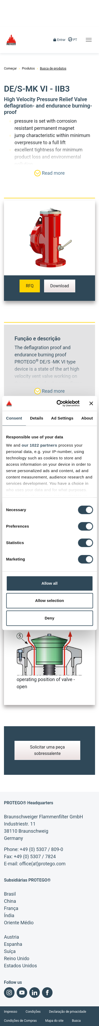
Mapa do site (54, 1021)
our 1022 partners (39, 445)
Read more (49, 173)
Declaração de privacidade (67, 1012)
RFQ (30, 285)
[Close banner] (91, 403)
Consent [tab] (14, 418)
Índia (9, 915)
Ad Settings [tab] (62, 418)
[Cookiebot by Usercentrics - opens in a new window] (59, 403)
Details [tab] (36, 418)
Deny (49, 618)
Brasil (10, 894)
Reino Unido (16, 958)
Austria (11, 937)
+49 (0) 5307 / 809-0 (41, 849)
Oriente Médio (19, 922)
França (11, 908)
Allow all (49, 583)
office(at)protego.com (42, 863)
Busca (76, 1021)
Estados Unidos (20, 965)
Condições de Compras (20, 1021)
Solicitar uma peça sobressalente (47, 750)
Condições (33, 1012)
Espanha (13, 944)
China (10, 901)
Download (59, 285)
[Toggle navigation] (88, 39)
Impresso (10, 1012)
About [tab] (87, 418)
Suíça (10, 951)
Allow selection (49, 600)
